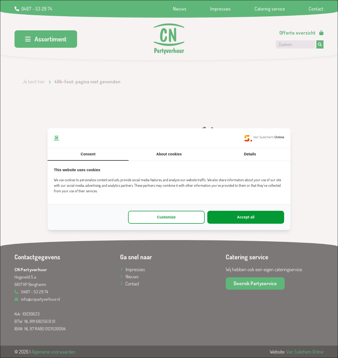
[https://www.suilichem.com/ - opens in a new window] (264, 138)
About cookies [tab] (169, 154)
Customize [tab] (166, 217)
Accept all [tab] (246, 217)
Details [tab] (250, 154)
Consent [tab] (88, 154)
